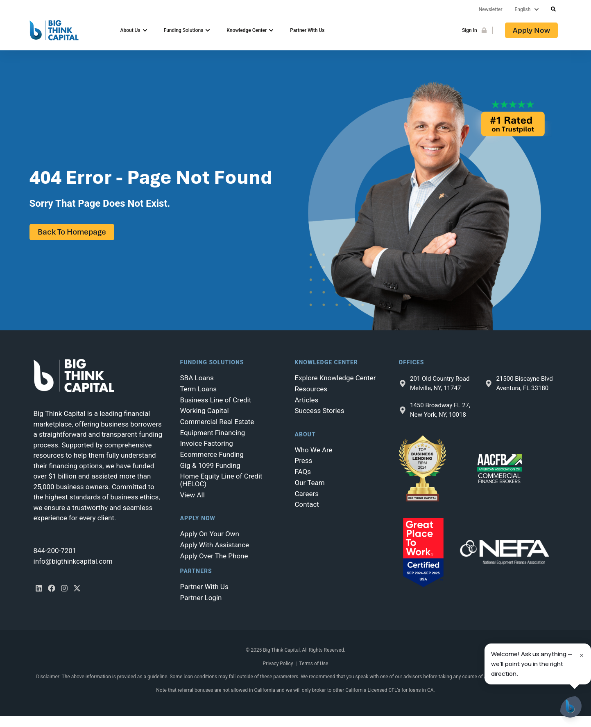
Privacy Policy (278, 664)
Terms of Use (313, 664)
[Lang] (529, 9)
